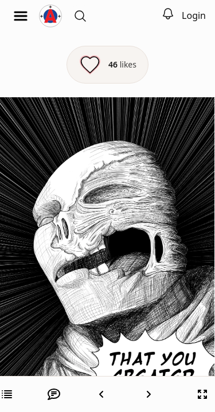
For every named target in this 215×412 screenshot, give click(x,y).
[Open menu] (20, 16)
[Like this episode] (107, 65)
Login (194, 15)
